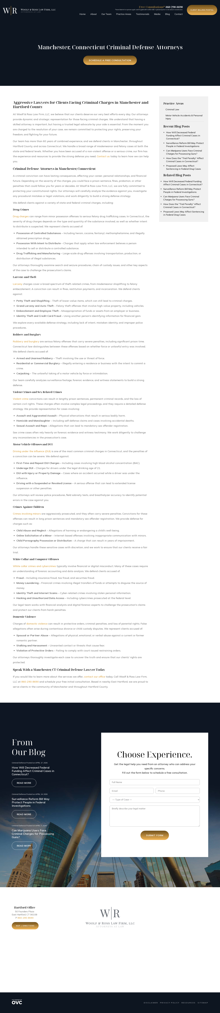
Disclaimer (151, 1003)
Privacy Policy (169, 1003)
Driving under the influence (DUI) (32, 451)
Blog (167, 14)
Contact (179, 14)
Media (157, 14)
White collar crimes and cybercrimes (34, 566)
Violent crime (20, 398)
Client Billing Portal (202, 10)
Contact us (103, 156)
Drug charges (21, 216)
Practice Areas (123, 14)
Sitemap (203, 1003)
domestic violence (37, 623)
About (93, 14)
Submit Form (154, 835)
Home (82, 14)
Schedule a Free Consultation (110, 60)
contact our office (94, 676)
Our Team (106, 14)
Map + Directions (25, 927)
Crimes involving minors (27, 513)
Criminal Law (172, 109)
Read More (24, 782)
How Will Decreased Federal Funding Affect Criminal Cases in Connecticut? (183, 135)
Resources (189, 1003)
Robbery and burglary (26, 341)
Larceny (17, 284)
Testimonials (142, 14)
